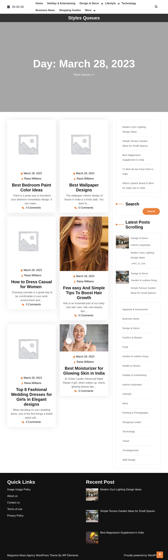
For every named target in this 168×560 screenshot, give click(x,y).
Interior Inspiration (141, 245)
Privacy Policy (15, 515)
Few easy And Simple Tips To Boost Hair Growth (84, 293)
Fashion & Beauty (132, 337)
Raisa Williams (33, 179)
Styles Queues (84, 17)
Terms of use (14, 509)
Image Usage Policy (19, 489)
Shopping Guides (70, 10)
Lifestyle (110, 3)
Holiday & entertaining (61, 3)
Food (125, 347)
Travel (125, 441)
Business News (45, 10)
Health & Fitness (131, 365)
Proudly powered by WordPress (142, 555)
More (88, 10)
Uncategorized (130, 450)
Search (132, 204)
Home (39, 3)
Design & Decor (89, 3)
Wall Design (128, 459)
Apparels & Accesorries (135, 309)
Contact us (13, 502)
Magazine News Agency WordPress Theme (32, 555)
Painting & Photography (135, 412)
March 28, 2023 (33, 173)
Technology (129, 3)
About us (12, 496)
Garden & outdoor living (144, 280)
